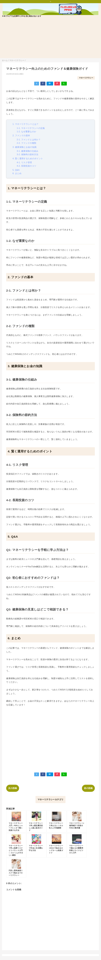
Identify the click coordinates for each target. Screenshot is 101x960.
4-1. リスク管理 (24, 162)
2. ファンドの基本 (21, 135)
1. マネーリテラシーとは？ (25, 124)
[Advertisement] (50, 39)
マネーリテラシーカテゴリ (50, 799)
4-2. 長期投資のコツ (26, 166)
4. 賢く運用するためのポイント (27, 158)
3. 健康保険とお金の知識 (24, 147)
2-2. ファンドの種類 (26, 143)
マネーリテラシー (86, 78)
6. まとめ (16, 173)
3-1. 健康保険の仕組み (27, 151)
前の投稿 (88, 788)
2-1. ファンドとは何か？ (29, 139)
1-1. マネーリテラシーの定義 (31, 128)
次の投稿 (12, 788)
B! (50, 83)
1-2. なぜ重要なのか (26, 131)
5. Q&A (16, 170)
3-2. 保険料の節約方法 (27, 154)
